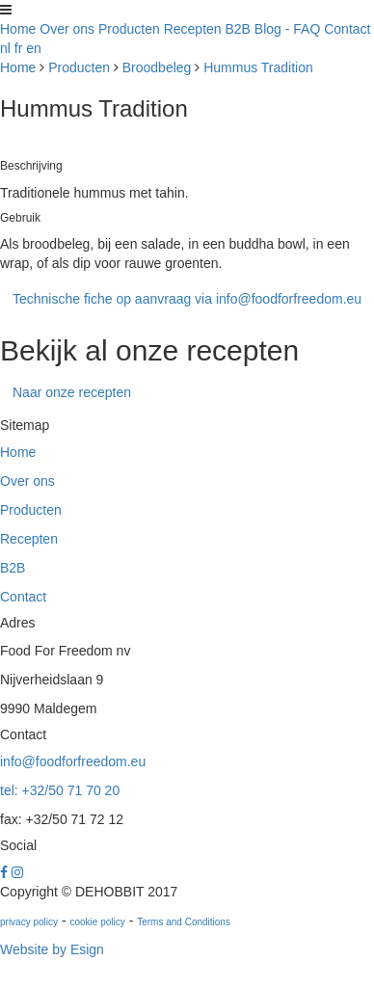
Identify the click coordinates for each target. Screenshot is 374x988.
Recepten (193, 29)
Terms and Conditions (183, 922)
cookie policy (96, 922)
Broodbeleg (157, 67)
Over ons (67, 29)
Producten (129, 29)
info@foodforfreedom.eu (73, 761)
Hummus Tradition (258, 67)
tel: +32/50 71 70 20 (60, 790)
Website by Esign (52, 949)
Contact (347, 29)
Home (18, 29)
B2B (238, 29)
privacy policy (29, 922)
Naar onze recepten (72, 392)
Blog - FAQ (287, 29)
